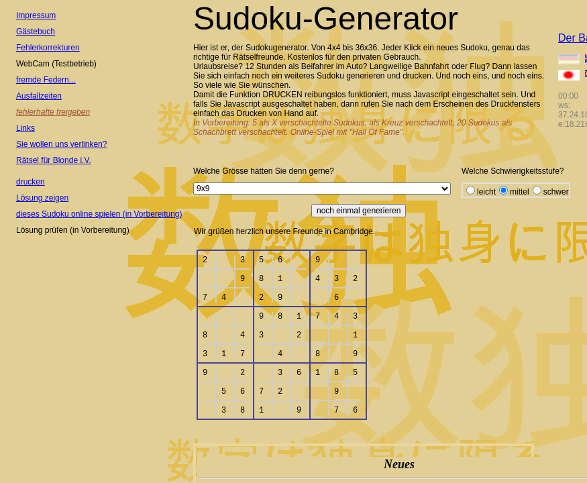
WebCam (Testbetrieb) (56, 63)
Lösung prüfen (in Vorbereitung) (72, 230)
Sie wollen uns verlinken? (61, 144)
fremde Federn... (46, 80)
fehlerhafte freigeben (53, 112)
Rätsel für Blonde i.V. (53, 160)
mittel (519, 192)
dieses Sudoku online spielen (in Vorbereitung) (99, 214)
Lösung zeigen (42, 198)
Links (25, 128)
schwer (556, 192)
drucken (30, 181)
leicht (486, 192)
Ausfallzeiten (39, 96)
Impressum (36, 15)
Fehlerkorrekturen (48, 47)
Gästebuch (35, 31)
